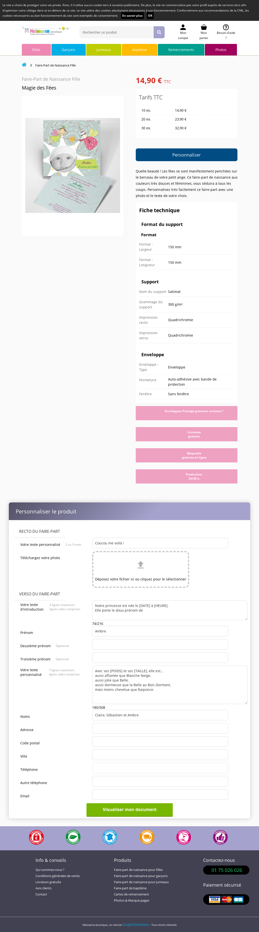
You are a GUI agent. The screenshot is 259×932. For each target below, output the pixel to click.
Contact (41, 894)
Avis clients (43, 888)
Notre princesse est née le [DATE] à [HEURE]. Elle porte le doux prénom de (169, 610)
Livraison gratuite (48, 882)
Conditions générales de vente (58, 876)
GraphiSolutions (136, 924)
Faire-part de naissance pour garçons (141, 876)
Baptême (139, 49)
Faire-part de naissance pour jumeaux (141, 882)
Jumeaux (104, 49)
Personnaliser (186, 155)
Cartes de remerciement (131, 894)
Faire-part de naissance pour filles (138, 870)
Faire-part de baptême (130, 888)
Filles (36, 49)
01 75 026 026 (226, 870)
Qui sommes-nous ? (50, 870)
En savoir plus (132, 15)
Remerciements (181, 49)
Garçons (68, 49)
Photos (220, 49)
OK (150, 15)
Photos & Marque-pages (131, 900)
